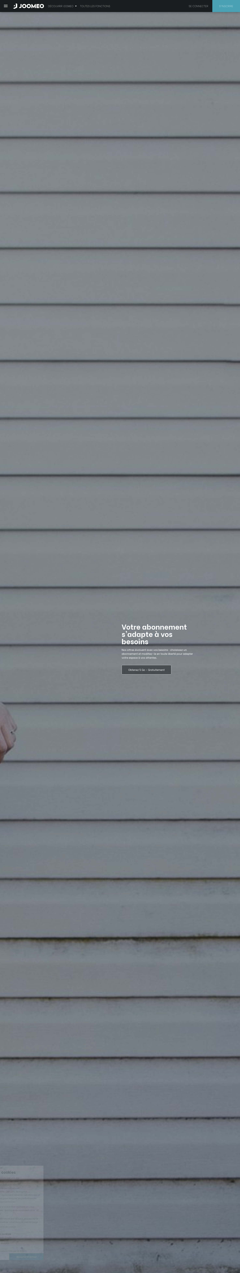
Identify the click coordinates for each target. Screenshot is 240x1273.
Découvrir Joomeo (62, 6)
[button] (9, 1256)
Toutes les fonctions (95, 6)
